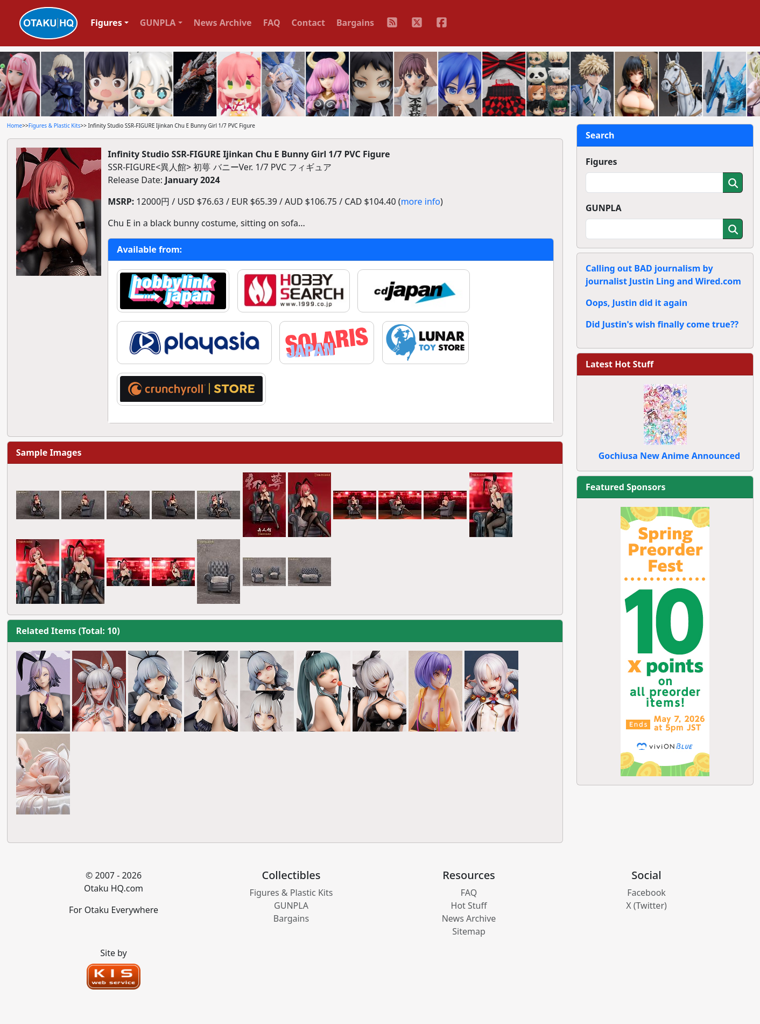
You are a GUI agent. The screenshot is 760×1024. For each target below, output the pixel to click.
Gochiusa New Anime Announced (669, 456)
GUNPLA (604, 208)
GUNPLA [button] (158, 23)
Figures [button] (106, 23)
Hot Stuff (469, 905)
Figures (601, 162)
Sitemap (468, 931)
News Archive (223, 23)
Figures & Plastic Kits (55, 125)
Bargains (355, 23)
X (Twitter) (646, 905)
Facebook (646, 892)
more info (420, 201)
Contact (308, 23)
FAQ (271, 23)
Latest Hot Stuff (619, 364)
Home (14, 125)
